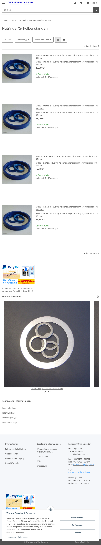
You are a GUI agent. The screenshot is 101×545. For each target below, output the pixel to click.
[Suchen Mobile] (47, 10)
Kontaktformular (12, 463)
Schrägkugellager (9, 417)
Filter (7, 39)
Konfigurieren (77, 525)
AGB (39, 461)
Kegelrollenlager (9, 408)
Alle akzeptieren (77, 517)
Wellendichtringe (9, 422)
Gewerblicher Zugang (14, 458)
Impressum (11, 537)
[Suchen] (96, 10)
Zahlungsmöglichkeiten (15, 449)
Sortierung (22, 39)
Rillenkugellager (9, 413)
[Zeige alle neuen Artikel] (98, 296)
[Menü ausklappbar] (3, 1)
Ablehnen (77, 533)
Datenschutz (23, 537)
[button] (75, 3)
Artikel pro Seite (42, 39)
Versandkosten (11, 453)
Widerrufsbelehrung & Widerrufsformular (47, 450)
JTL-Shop (87, 542)
